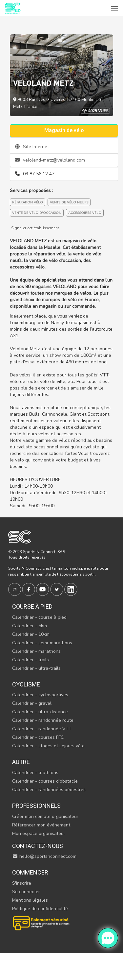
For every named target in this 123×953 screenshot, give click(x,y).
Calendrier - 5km (29, 626)
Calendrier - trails (30, 660)
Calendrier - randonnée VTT (42, 729)
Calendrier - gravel (31, 703)
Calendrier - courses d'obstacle (45, 781)
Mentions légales (30, 900)
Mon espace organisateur (38, 833)
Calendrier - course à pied (39, 617)
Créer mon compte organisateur (45, 816)
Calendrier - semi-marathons (42, 643)
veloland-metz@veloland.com (50, 160)
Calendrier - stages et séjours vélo (48, 746)
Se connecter (26, 892)
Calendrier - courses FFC (38, 737)
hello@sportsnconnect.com (44, 856)
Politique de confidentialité (40, 909)
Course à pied (32, 606)
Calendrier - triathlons (35, 773)
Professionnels (36, 805)
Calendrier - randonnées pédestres (49, 790)
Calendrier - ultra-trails (36, 668)
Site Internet (32, 147)
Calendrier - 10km (31, 634)
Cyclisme (26, 684)
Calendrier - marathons (36, 651)
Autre (21, 761)
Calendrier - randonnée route (42, 720)
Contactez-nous (37, 845)
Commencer (30, 872)
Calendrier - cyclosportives (40, 695)
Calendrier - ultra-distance (40, 712)
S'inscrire (21, 883)
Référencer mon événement (41, 825)
